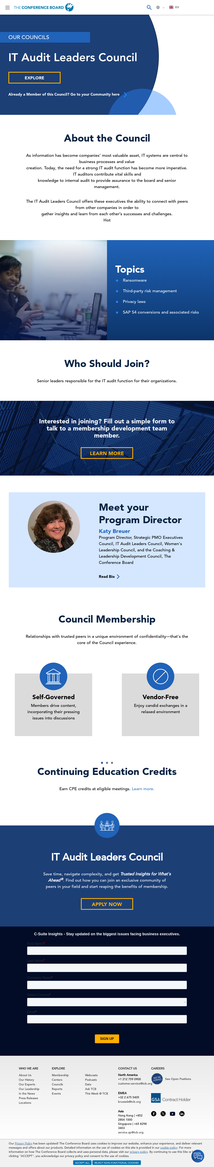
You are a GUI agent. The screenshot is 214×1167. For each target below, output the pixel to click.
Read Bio (109, 576)
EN (174, 7)
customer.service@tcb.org (135, 1083)
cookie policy (168, 1147)
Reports (57, 1089)
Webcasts (91, 1075)
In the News (27, 1093)
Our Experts (27, 1084)
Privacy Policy (23, 1143)
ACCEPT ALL (82, 1162)
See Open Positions (178, 1079)
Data (88, 1084)
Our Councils (28, 37)
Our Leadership (29, 1089)
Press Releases (28, 1098)
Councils (57, 1084)
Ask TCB (90, 1089)
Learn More (107, 453)
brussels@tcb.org (129, 1102)
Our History (26, 1080)
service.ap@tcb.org (131, 1132)
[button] (101, 763)
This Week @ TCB (96, 1093)
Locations (25, 1103)
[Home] (44, 7)
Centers (57, 1080)
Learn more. (143, 788)
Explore (34, 77)
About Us (25, 1075)
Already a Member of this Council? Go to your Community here (68, 94)
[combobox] (174, 7)
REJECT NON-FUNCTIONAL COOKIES (116, 1162)
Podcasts (91, 1080)
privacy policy (139, 1152)
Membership (60, 1075)
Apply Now (107, 904)
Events (56, 1093)
